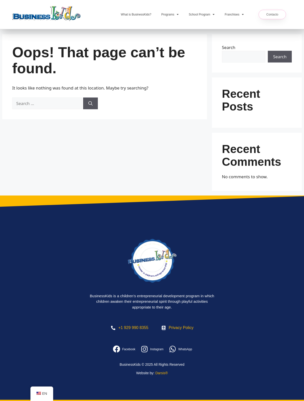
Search (228, 47)
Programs (170, 14)
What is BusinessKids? (136, 14)
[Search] (90, 104)
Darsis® (161, 373)
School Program (202, 14)
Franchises (234, 14)
